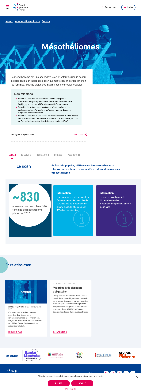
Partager (78, 135)
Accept (82, 383)
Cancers (46, 21)
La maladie (26, 155)
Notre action (42, 155)
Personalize (70, 389)
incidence (36, 80)
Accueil (9, 21)
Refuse (58, 383)
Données (58, 155)
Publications (74, 155)
